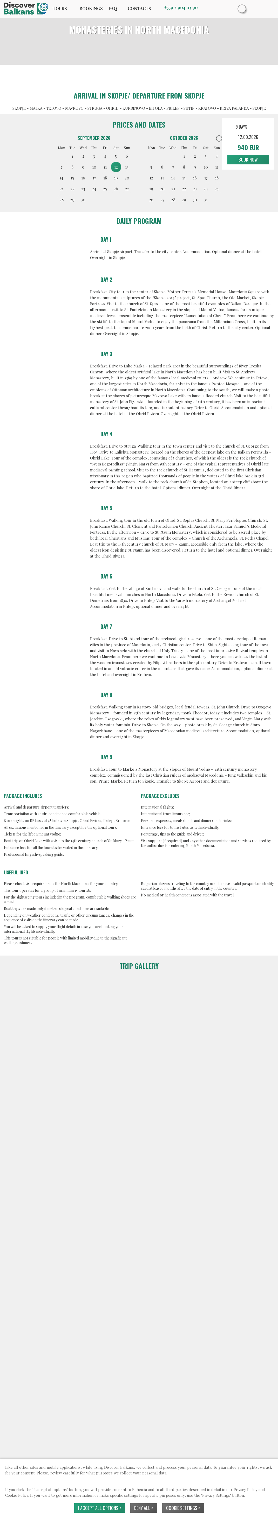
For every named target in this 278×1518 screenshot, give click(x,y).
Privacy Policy (245, 1489)
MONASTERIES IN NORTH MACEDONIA (139, 29)
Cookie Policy (16, 1495)
